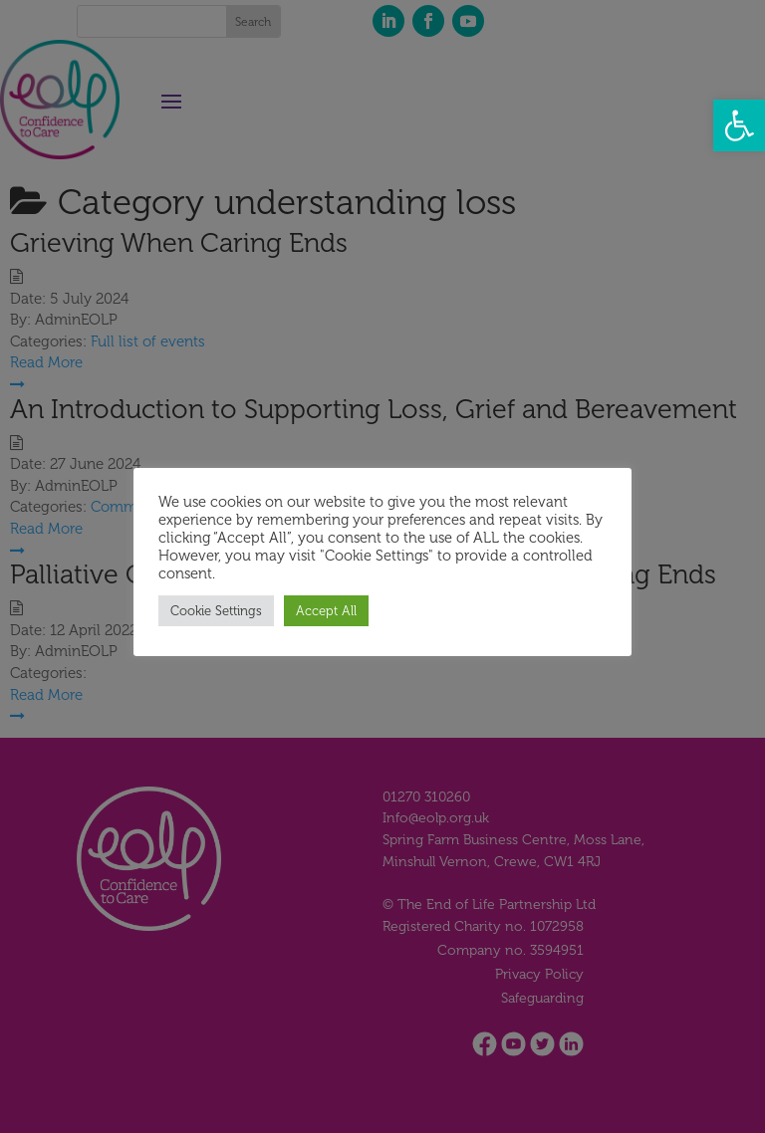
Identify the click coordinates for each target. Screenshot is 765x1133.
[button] (739, 125)
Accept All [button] (326, 610)
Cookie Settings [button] (216, 610)
